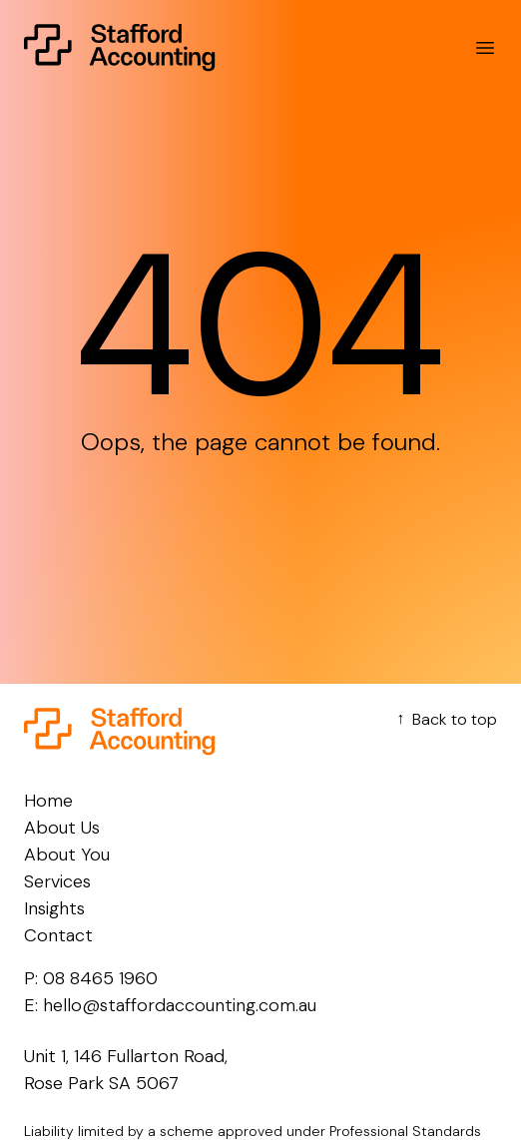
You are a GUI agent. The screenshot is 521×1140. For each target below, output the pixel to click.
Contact (58, 935)
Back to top (444, 719)
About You (67, 854)
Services (57, 881)
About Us (62, 828)
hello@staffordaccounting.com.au (179, 1005)
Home (48, 801)
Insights (54, 908)
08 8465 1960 (100, 978)
